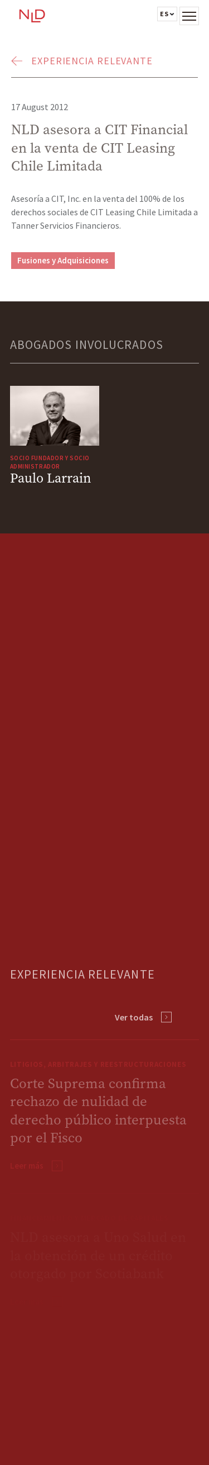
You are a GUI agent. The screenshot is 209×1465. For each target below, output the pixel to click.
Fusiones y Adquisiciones (63, 260)
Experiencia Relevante (92, 60)
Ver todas (134, 1017)
